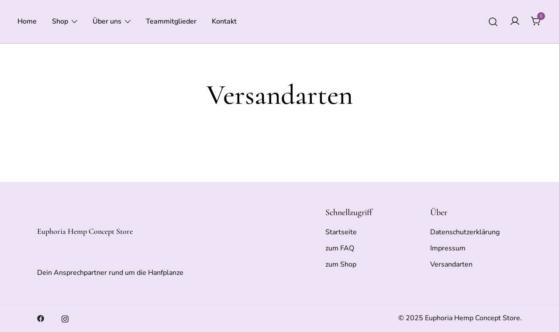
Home (27, 21)
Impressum (448, 248)
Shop (60, 21)
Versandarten (451, 264)
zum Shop (340, 264)
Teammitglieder (171, 21)
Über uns (107, 21)
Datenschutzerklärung (465, 232)
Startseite (341, 232)
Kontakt (224, 21)
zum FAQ (339, 248)
